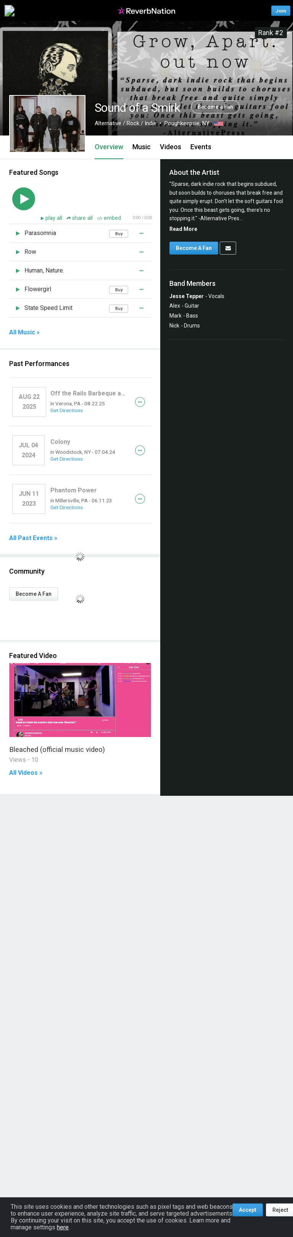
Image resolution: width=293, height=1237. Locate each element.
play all (54, 218)
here (63, 1227)
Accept (247, 1210)
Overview (109, 147)
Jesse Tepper (186, 296)
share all (80, 218)
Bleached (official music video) (57, 749)
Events (200, 147)
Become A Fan (34, 594)
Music (141, 147)
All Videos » (25, 772)
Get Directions (66, 410)
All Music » (24, 332)
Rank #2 (270, 33)
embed (109, 218)
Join (280, 10)
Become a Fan (215, 107)
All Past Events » (33, 538)
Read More (183, 229)
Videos (170, 147)
